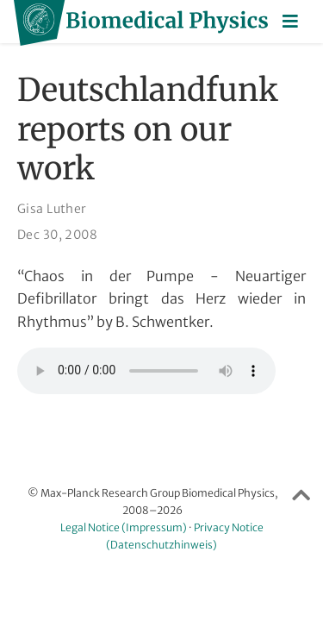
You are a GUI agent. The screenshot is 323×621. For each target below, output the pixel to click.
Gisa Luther (52, 208)
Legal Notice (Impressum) (123, 527)
